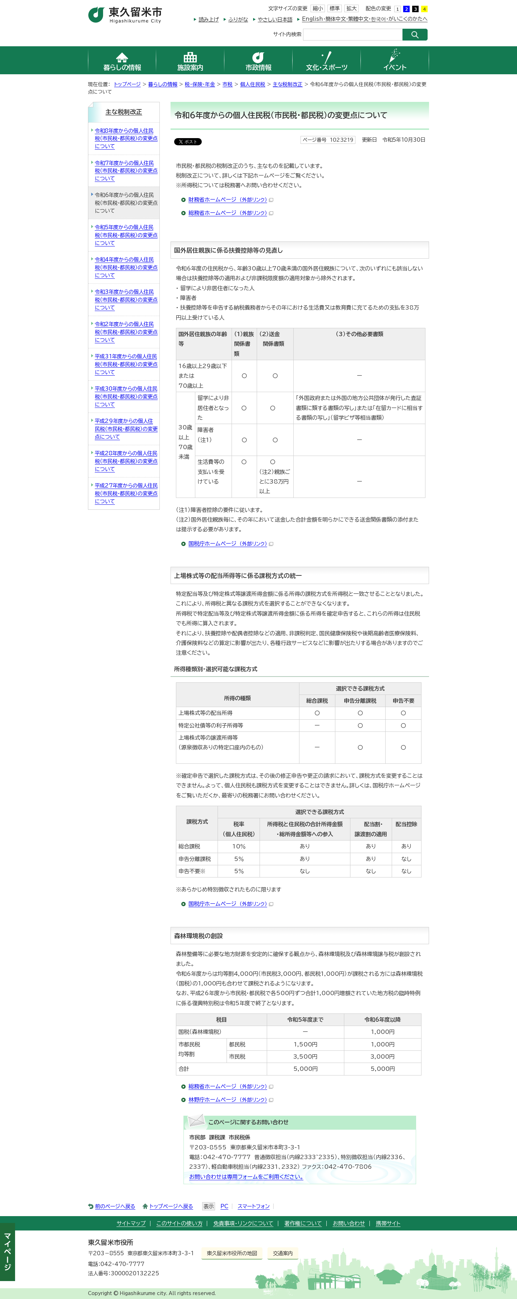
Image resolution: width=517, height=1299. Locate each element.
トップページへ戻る (171, 1206)
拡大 (351, 8)
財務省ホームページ (230, 199)
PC (224, 1206)
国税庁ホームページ (230, 543)
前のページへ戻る (115, 1206)
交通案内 (283, 1253)
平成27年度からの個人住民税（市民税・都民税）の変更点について (126, 493)
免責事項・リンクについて (243, 1223)
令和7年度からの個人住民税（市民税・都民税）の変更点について (126, 170)
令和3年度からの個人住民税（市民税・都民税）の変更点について (126, 299)
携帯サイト (388, 1223)
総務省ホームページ (230, 213)
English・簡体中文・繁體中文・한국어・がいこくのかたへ (365, 19)
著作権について (303, 1223)
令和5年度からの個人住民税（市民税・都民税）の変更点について (126, 235)
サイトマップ (131, 1223)
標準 (335, 8)
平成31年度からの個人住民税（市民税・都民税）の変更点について (126, 364)
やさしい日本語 (275, 19)
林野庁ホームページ (230, 1099)
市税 (228, 84)
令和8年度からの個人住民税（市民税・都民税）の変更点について (126, 138)
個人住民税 (252, 84)
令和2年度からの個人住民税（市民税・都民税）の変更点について (126, 331)
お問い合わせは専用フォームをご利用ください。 (246, 1177)
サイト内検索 (287, 34)
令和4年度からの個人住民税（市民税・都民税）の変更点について (126, 267)
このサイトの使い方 (179, 1223)
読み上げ (209, 19)
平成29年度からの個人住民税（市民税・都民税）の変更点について (126, 428)
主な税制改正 (288, 84)
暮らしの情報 (162, 84)
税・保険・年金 (200, 84)
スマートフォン (254, 1206)
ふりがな (238, 19)
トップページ (127, 84)
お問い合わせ (349, 1223)
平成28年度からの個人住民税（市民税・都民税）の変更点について (126, 461)
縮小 (318, 8)
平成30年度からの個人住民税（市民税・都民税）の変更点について (126, 396)
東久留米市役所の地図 (232, 1253)
